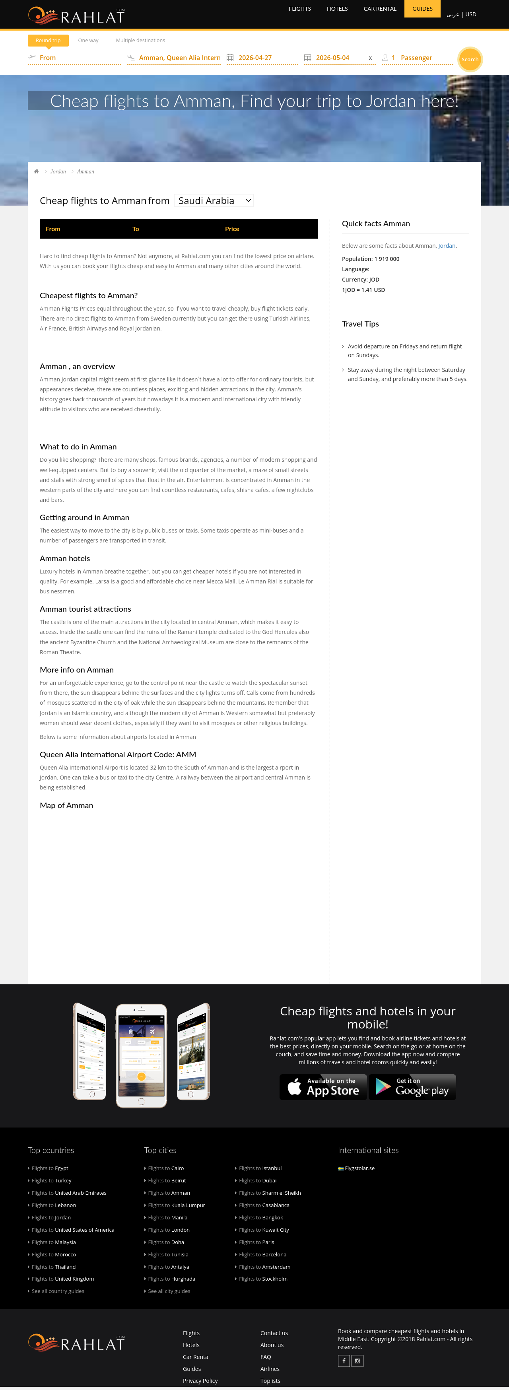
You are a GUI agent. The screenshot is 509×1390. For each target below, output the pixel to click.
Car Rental (383, 15)
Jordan (58, 174)
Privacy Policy (200, 1384)
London (167, 1232)
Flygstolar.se (356, 1170)
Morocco (52, 1257)
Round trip (52, 43)
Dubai (255, 1183)
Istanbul (258, 1170)
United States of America (71, 1232)
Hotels (340, 15)
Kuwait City (262, 1232)
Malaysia (52, 1244)
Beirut (165, 1183)
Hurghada (170, 1281)
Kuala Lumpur (174, 1207)
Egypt (48, 1170)
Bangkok (259, 1220)
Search (470, 62)
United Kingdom (61, 1281)
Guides (425, 15)
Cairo (164, 1170)
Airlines (270, 1372)
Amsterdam (262, 1269)
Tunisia (166, 1257)
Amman (167, 1195)
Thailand (52, 1269)
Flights (302, 15)
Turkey (49, 1183)
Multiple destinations (162, 43)
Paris (254, 1244)
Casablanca (262, 1207)
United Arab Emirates (67, 1195)
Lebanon (52, 1207)
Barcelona (260, 1257)
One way (100, 43)
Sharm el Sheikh (268, 1195)
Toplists (270, 1384)
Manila (166, 1220)
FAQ (265, 1360)
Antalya (166, 1269)
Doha (164, 1244)
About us (272, 1348)
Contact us (274, 1336)
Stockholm (261, 1281)
